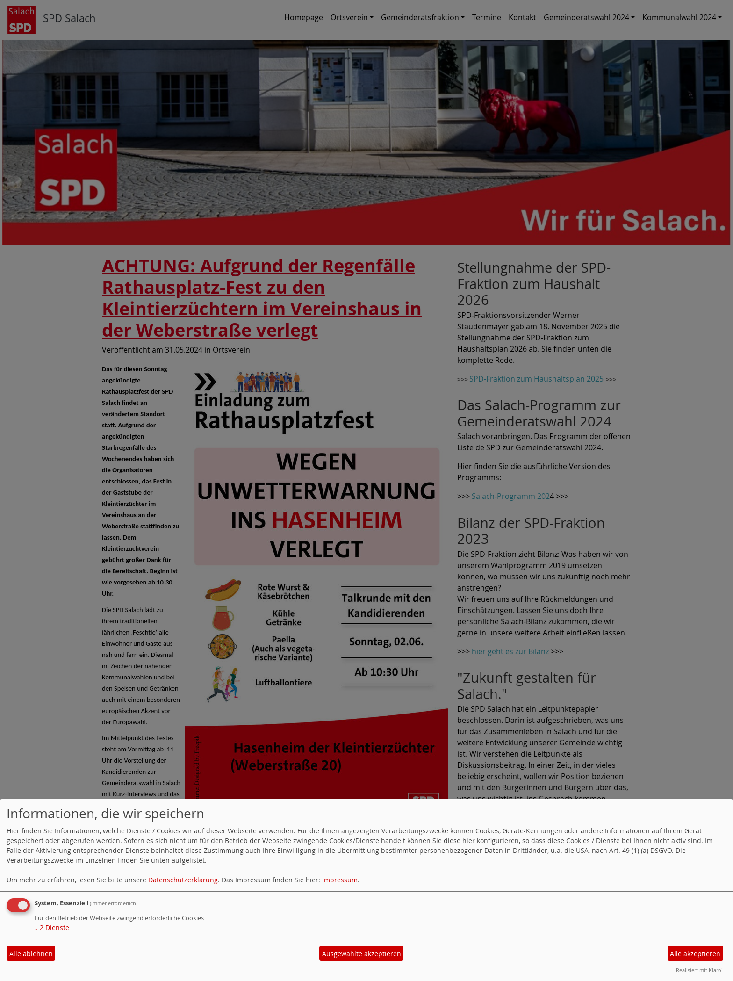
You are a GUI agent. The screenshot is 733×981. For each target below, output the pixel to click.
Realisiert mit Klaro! (699, 970)
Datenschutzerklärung (183, 879)
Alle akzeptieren (695, 953)
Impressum (340, 879)
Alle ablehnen (31, 953)
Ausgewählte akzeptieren (361, 953)
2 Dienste (52, 927)
